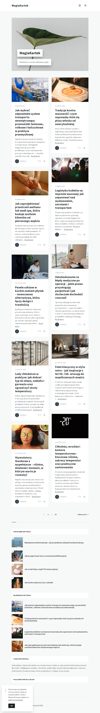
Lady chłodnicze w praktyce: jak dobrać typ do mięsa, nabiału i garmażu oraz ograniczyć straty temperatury (29, 382)
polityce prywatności (15, 700)
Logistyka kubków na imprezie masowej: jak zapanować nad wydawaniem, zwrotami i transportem (69, 199)
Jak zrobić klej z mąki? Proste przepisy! (41, 569)
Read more (35, 156)
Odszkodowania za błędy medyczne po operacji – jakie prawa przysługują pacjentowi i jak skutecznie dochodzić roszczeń (69, 287)
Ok (12, 706)
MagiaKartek (20, 5)
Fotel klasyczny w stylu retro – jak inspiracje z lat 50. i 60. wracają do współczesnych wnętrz (70, 372)
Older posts (83, 514)
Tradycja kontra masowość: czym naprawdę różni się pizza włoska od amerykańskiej (67, 117)
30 (56, 514)
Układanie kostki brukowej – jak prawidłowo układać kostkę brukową (54, 542)
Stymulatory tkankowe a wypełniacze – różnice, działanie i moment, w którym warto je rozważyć (29, 466)
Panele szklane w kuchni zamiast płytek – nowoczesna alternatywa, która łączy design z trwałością (29, 296)
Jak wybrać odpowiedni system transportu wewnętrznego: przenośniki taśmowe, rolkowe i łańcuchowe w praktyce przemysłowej (29, 122)
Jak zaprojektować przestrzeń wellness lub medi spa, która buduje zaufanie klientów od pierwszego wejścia (28, 212)
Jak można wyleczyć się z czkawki (38, 582)
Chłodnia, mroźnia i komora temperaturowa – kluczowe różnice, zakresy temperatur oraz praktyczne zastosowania (68, 457)
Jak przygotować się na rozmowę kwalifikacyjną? (45, 556)
